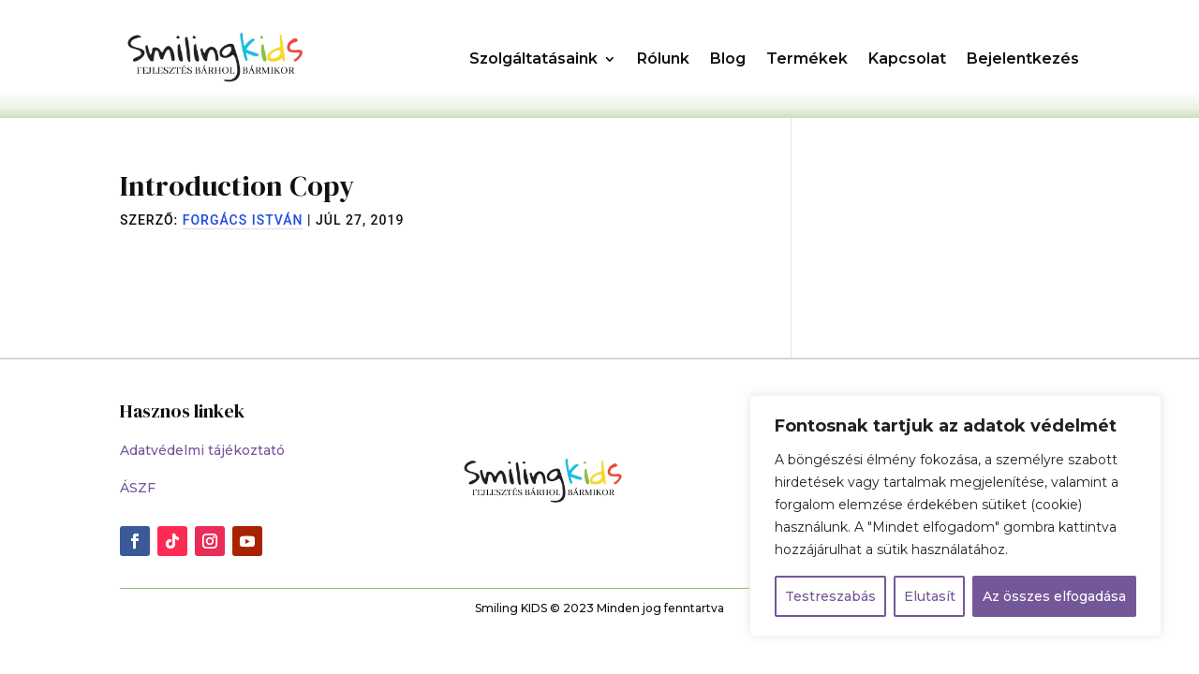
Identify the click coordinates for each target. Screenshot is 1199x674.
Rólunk (663, 58)
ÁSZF (137, 487)
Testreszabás (830, 596)
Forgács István (243, 219)
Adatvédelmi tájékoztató (202, 450)
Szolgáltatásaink (533, 58)
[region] (955, 516)
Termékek (807, 58)
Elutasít (929, 596)
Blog (728, 58)
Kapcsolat (907, 58)
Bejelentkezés (1023, 58)
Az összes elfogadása (1054, 596)
